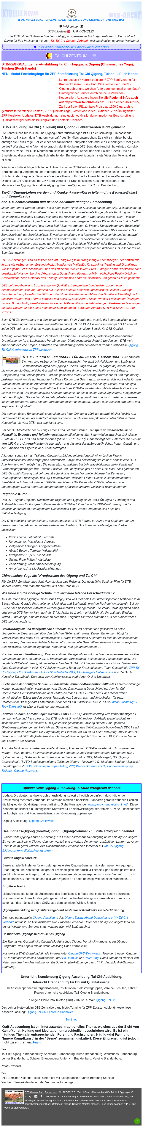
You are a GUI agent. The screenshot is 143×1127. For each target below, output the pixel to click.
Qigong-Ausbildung (45, 917)
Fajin (37, 1042)
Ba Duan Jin (70, 958)
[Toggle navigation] (94, 56)
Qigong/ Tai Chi (106, 1000)
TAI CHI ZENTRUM (66, 56)
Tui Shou (71, 1019)
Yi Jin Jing (92, 958)
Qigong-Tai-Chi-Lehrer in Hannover (49, 1012)
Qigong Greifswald (41, 820)
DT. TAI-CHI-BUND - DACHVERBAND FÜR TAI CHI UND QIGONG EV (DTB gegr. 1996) (71, 15)
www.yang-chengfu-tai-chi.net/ (108, 804)
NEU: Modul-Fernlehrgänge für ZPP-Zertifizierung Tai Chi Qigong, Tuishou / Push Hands (69, 74)
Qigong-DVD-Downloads (84, 953)
